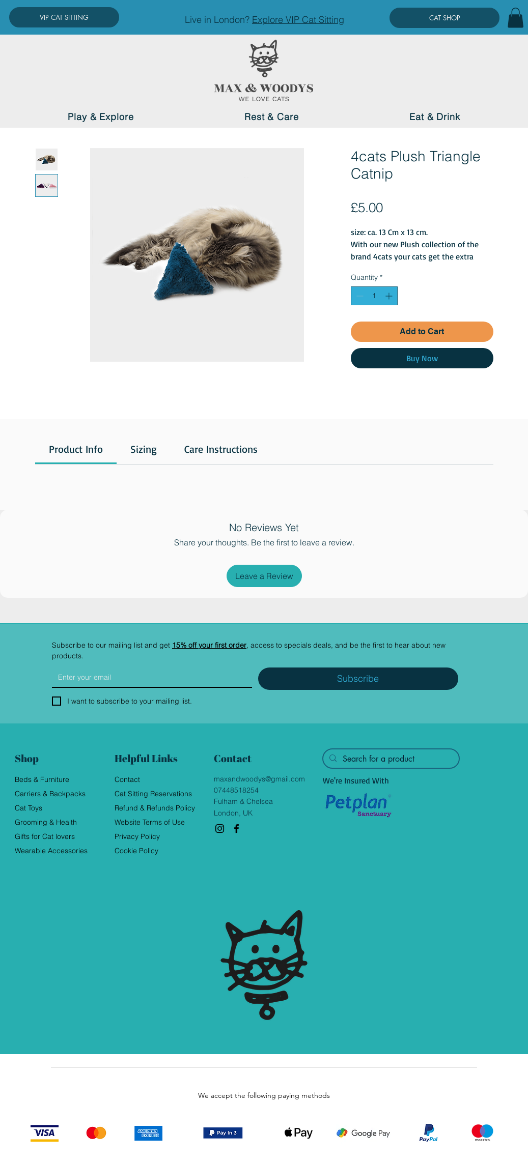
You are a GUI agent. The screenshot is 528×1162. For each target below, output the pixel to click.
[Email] (149, 677)
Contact (127, 779)
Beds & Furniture (42, 779)
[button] (515, 17)
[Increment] (389, 296)
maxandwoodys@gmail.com (259, 778)
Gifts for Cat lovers (45, 836)
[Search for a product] (390, 759)
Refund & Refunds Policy (155, 807)
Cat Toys (28, 807)
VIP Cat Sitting (315, 19)
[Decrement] (358, 296)
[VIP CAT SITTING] (64, 17)
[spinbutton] (374, 296)
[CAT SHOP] (444, 18)
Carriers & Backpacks (50, 793)
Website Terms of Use (150, 822)
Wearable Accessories (51, 850)
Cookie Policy (136, 850)
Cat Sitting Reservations (153, 793)
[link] (76, 449)
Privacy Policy (137, 836)
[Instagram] (220, 828)
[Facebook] (236, 828)
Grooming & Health (46, 822)
